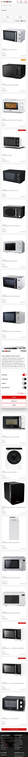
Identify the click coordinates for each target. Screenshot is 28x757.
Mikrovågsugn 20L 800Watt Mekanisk (9, 260)
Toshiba (4, 154)
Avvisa (14, 405)
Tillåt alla (14, 397)
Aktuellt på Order (4, 747)
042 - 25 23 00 (21, 755)
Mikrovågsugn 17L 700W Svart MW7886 (10, 718)
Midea (3, 83)
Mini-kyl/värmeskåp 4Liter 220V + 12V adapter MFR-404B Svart (13, 508)
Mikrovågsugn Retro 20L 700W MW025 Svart (11, 225)
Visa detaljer (21, 393)
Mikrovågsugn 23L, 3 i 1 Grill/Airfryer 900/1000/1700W (13, 683)
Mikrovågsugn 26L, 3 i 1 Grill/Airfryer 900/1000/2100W (13, 648)
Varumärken (3, 749)
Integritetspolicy (17, 747)
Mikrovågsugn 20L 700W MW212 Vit (9, 49)
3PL (1, 737)
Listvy (17, 21)
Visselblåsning (4, 744)
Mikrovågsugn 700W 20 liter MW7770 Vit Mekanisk (12, 120)
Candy (3, 471)
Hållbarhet (3, 742)
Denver (3, 506)
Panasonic (4, 259)
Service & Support (18, 740)
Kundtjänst (18, 735)
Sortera (20, 17)
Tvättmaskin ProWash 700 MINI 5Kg (9, 472)
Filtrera (7, 17)
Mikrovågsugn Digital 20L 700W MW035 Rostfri (11, 331)
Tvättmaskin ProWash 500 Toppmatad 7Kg (10, 542)
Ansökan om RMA (18, 742)
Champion (4, 48)
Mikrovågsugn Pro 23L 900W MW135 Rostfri (11, 296)
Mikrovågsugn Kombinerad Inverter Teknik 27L (11, 577)
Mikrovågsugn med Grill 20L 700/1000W (10, 84)
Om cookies (17, 749)
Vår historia (3, 740)
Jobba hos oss (4, 745)
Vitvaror (10, 5)
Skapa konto (3, 755)
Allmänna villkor (17, 737)
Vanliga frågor (17, 739)
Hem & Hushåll (4, 5)
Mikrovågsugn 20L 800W (7, 155)
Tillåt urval (14, 401)
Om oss (2, 739)
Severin (3, 119)
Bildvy (23, 21)
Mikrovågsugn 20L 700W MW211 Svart (10, 190)
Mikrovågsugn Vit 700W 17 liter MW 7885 (10, 436)
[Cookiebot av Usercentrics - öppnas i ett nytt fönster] (20, 351)
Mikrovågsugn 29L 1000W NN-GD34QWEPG (11, 613)
